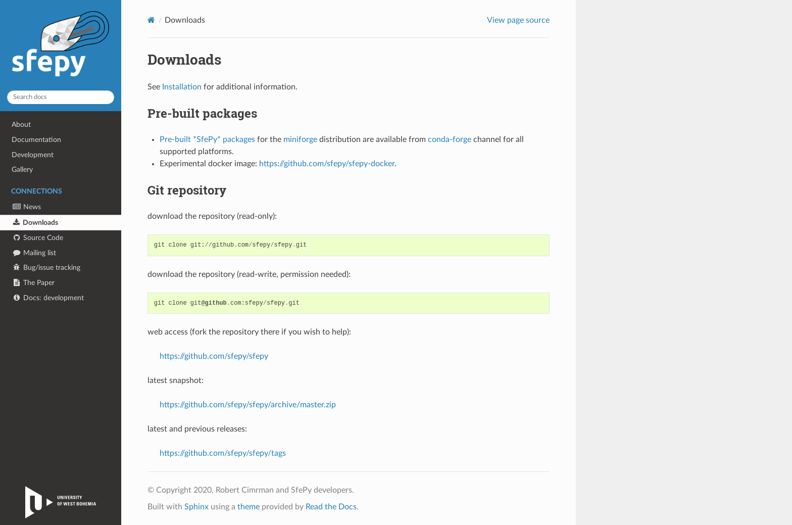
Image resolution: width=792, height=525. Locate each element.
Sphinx (196, 507)
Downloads (35, 222)
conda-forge (449, 139)
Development (33, 155)
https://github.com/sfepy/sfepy (214, 356)
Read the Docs (331, 507)
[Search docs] (61, 97)
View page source (518, 20)
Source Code (37, 238)
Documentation (36, 140)
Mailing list (34, 253)
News (26, 207)
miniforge (300, 139)
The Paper (33, 283)
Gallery (22, 169)
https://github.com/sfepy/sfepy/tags (223, 453)
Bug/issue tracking (46, 267)
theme (248, 507)
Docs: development (48, 298)
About (21, 124)
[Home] (151, 20)
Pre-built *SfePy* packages (207, 139)
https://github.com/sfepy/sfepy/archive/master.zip (248, 405)
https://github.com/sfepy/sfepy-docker (326, 164)
